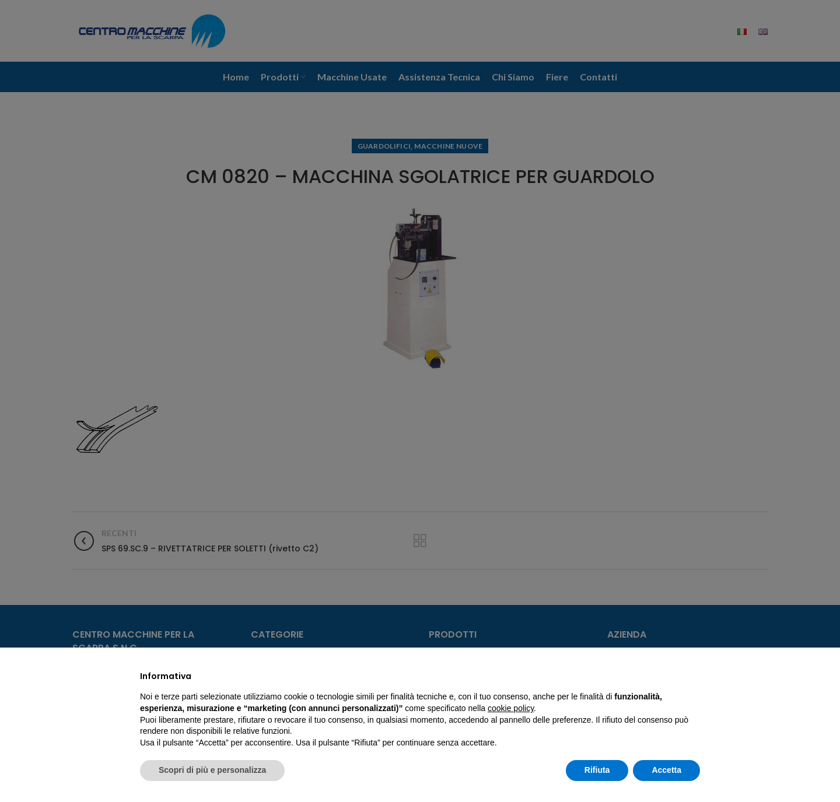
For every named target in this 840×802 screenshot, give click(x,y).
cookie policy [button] (511, 708)
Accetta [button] (666, 770)
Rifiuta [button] (597, 770)
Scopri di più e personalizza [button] (212, 770)
